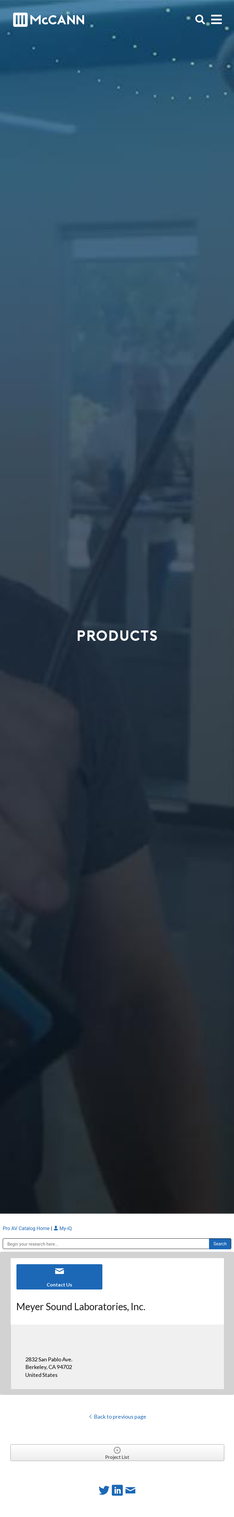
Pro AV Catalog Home (27, 1228)
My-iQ (62, 1228)
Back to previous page (117, 1416)
